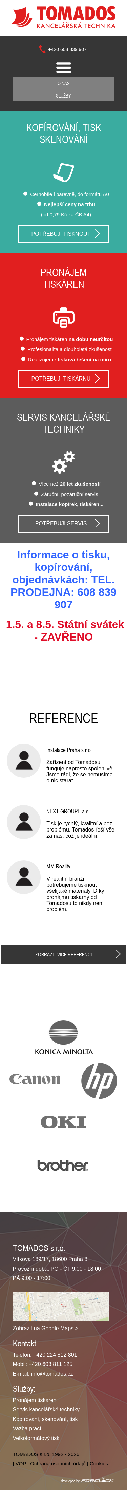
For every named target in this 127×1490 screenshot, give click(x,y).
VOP (21, 1463)
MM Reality (58, 866)
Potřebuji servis (61, 523)
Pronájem (64, 273)
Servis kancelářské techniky (63, 423)
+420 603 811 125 (50, 1364)
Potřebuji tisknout (61, 234)
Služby (63, 96)
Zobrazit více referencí (63, 954)
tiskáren (63, 284)
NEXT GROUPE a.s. (68, 811)
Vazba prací (27, 1428)
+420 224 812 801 (55, 1355)
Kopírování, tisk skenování (63, 134)
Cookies (99, 1463)
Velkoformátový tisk (36, 1438)
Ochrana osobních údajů (57, 1463)
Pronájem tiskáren (35, 1400)
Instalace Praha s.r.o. (69, 750)
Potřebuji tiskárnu (61, 379)
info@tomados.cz (52, 1374)
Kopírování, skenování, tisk (45, 1419)
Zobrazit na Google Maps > (45, 1328)
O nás (64, 83)
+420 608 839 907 (67, 49)
